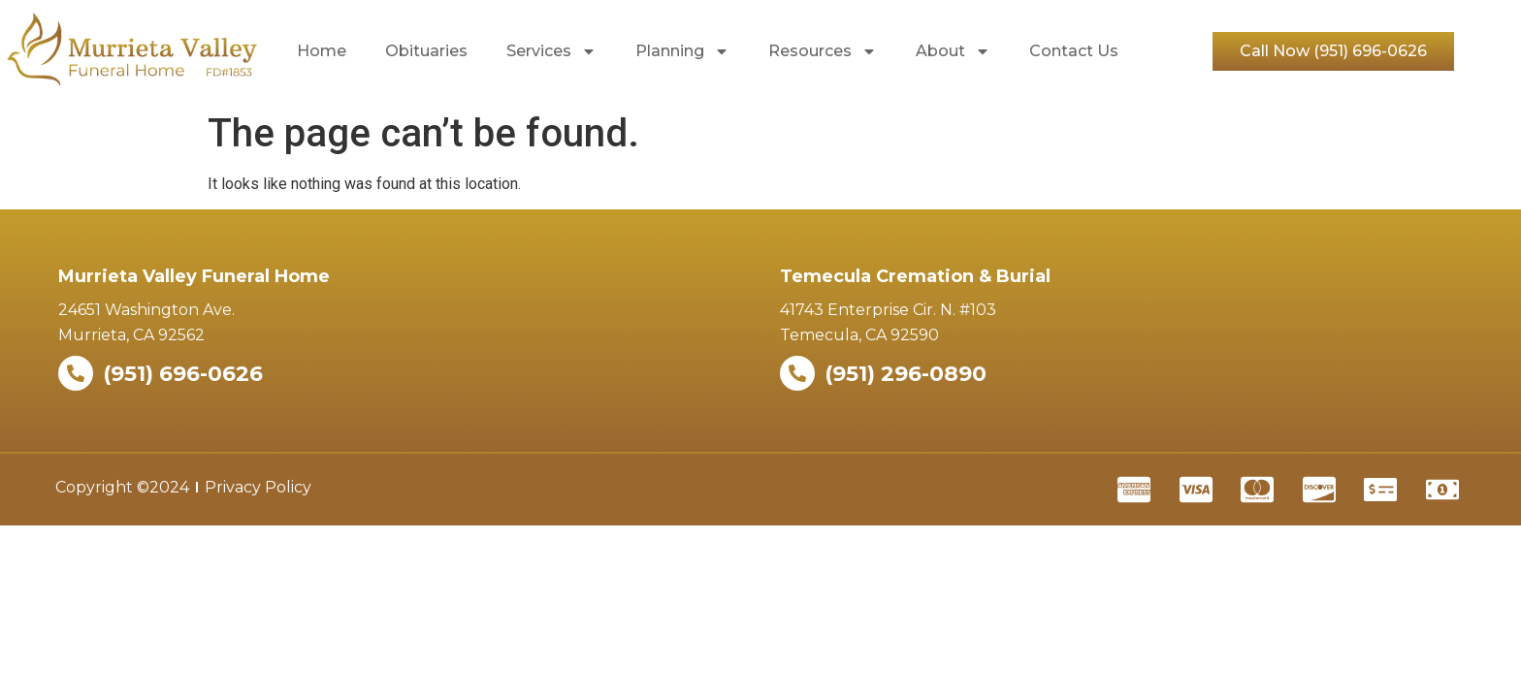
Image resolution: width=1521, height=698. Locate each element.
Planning (682, 51)
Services (551, 51)
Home (321, 51)
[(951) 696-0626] (75, 373)
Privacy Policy (258, 487)
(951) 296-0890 (906, 374)
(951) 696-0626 (183, 374)
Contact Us (1073, 51)
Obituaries (426, 51)
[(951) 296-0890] (797, 373)
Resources (822, 51)
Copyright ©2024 (122, 487)
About (953, 51)
